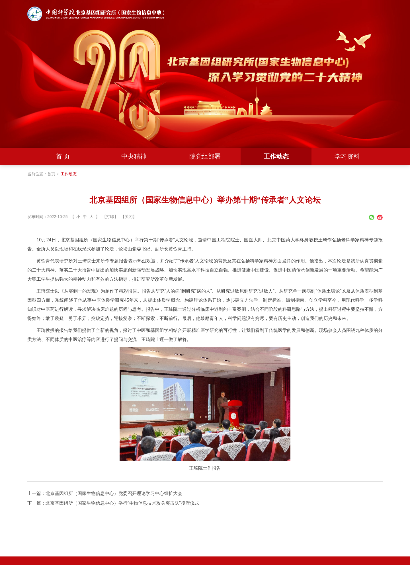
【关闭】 (129, 216)
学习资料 (347, 156)
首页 (51, 174)
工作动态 (276, 156)
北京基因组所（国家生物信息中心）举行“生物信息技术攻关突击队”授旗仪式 (122, 503)
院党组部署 (205, 156)
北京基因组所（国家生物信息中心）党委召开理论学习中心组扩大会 (114, 493)
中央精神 (133, 156)
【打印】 (110, 216)
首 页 (63, 156)
